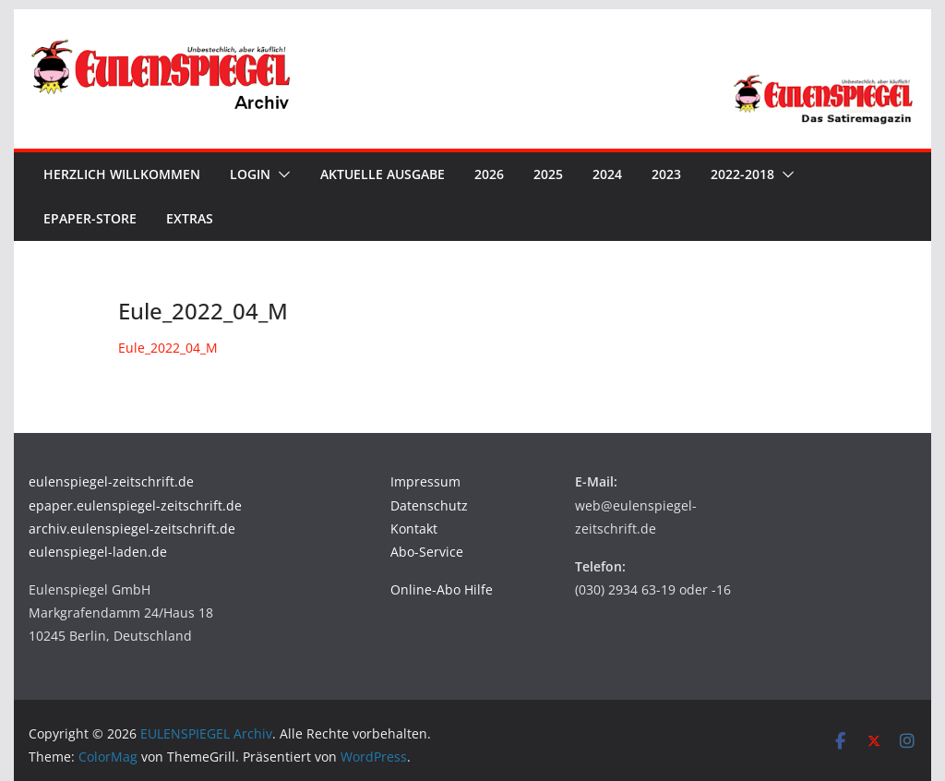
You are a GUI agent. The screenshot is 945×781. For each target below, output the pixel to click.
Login (250, 174)
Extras (189, 218)
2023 (666, 174)
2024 (607, 174)
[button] (280, 174)
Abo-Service (426, 551)
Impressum (425, 481)
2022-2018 (742, 174)
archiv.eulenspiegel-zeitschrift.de (132, 528)
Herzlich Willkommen (121, 174)
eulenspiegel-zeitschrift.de (111, 481)
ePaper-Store (90, 218)
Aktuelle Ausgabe (382, 174)
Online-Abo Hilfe (441, 589)
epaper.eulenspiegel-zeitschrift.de (135, 505)
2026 (489, 174)
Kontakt (413, 528)
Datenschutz (429, 505)
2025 (548, 174)
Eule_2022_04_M (168, 347)
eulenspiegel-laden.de (98, 551)
